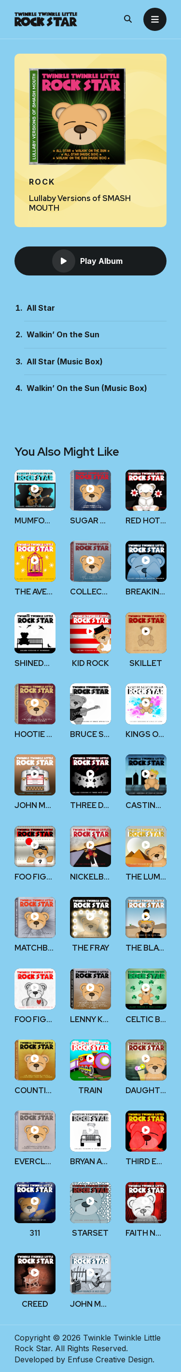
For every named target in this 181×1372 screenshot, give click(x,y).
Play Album (87, 261)
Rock (42, 182)
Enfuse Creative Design (110, 1359)
